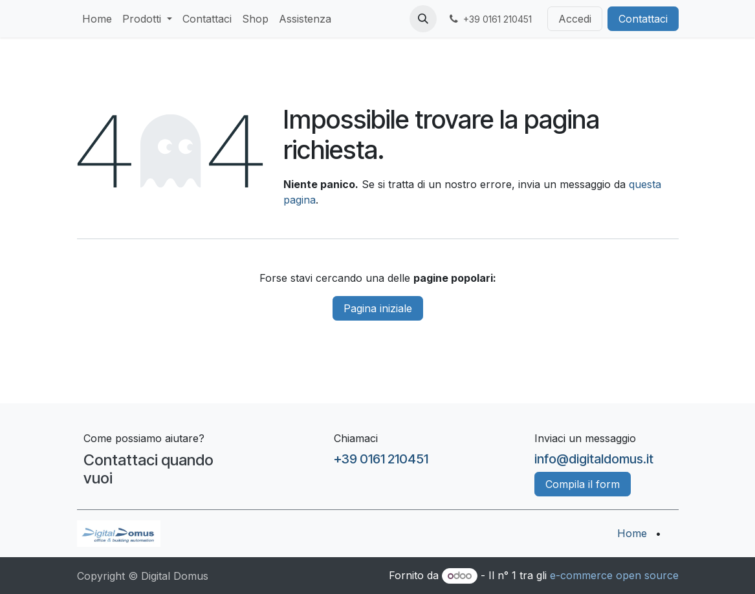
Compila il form (582, 484)
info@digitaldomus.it (593, 459)
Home (632, 533)
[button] (423, 18)
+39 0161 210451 (381, 459)
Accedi (574, 18)
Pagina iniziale (378, 308)
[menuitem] (97, 19)
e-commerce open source (614, 575)
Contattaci (643, 18)
